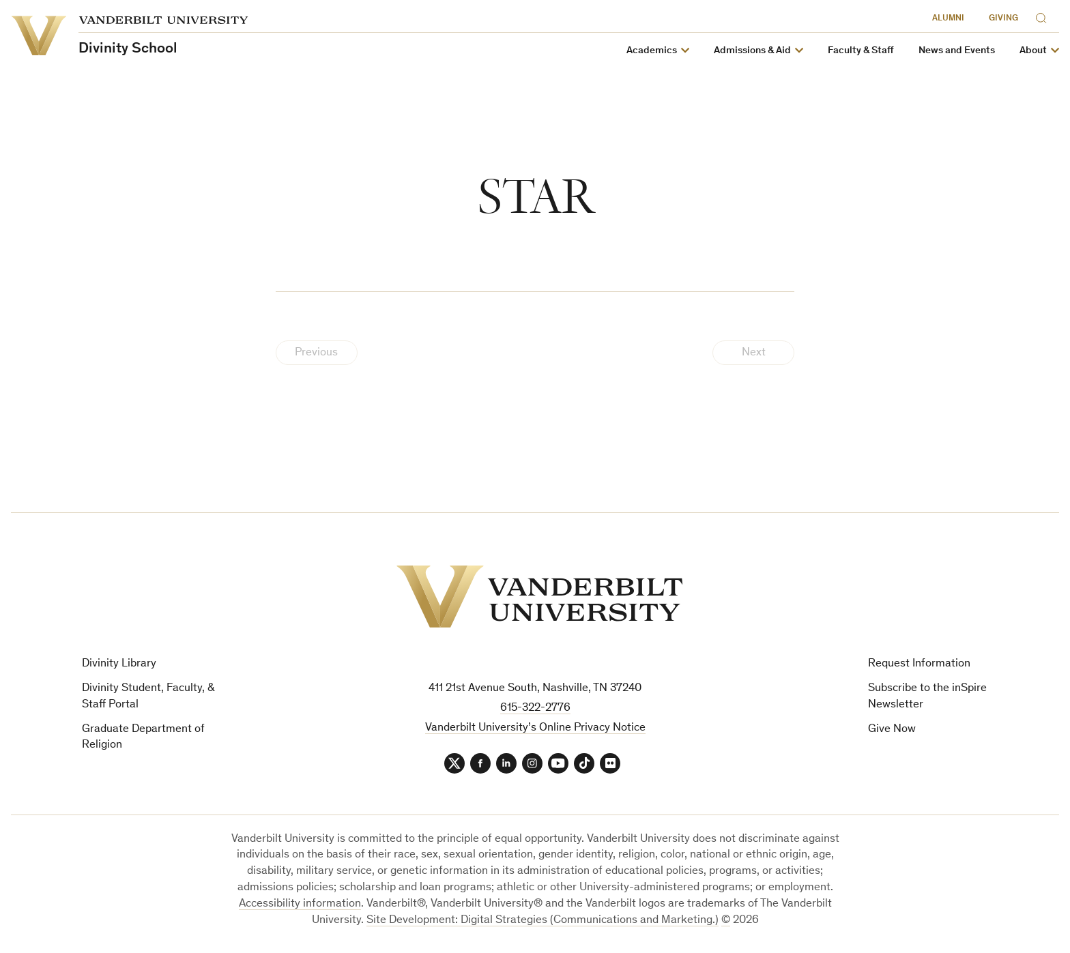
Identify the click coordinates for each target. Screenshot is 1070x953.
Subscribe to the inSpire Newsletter (927, 697)
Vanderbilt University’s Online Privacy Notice (535, 728)
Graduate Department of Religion (143, 738)
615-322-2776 (535, 708)
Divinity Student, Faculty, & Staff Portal (148, 697)
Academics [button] (651, 51)
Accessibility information (300, 904)
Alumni (948, 18)
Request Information (919, 664)
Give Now (892, 729)
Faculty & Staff (861, 51)
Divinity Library (119, 664)
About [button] (1033, 51)
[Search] (1044, 16)
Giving (1003, 18)
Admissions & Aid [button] (752, 51)
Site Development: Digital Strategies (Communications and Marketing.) (542, 920)
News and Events (957, 51)
